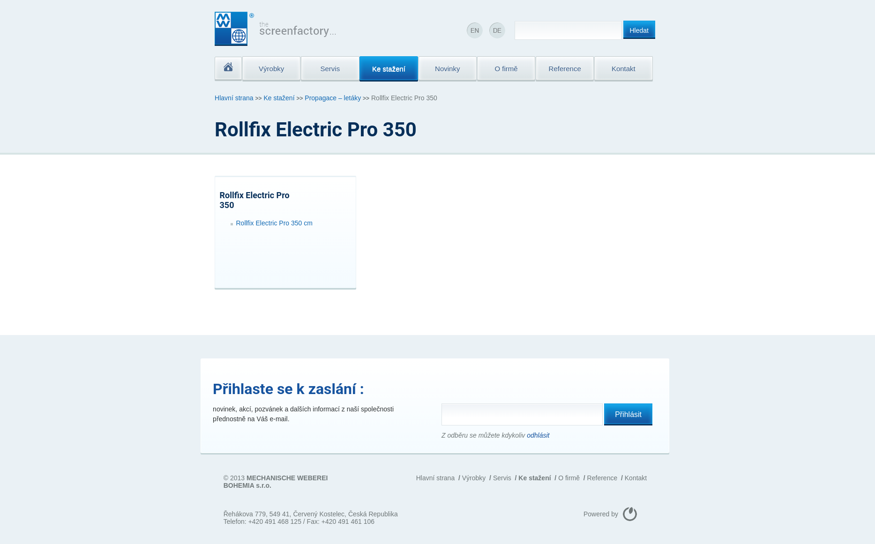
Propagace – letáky (333, 98)
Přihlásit (628, 414)
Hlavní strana (234, 98)
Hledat (639, 30)
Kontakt (636, 478)
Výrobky (474, 478)
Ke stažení (278, 98)
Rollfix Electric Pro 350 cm (274, 223)
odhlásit (538, 435)
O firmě (569, 478)
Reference (602, 478)
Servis (502, 478)
